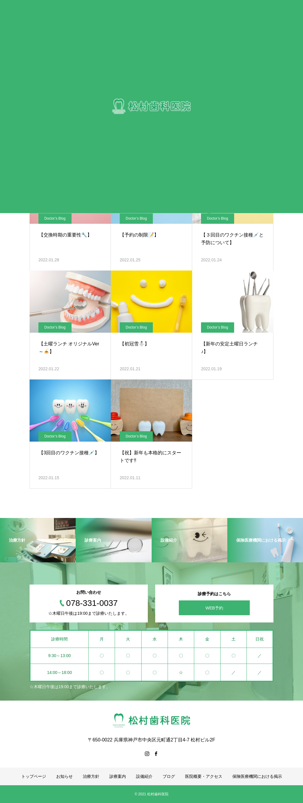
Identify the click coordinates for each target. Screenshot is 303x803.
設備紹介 (144, 776)
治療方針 (91, 776)
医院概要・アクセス (203, 776)
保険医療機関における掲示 (257, 776)
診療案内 (117, 776)
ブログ (169, 776)
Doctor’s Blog (55, 218)
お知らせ (64, 776)
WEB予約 (214, 608)
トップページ (33, 776)
